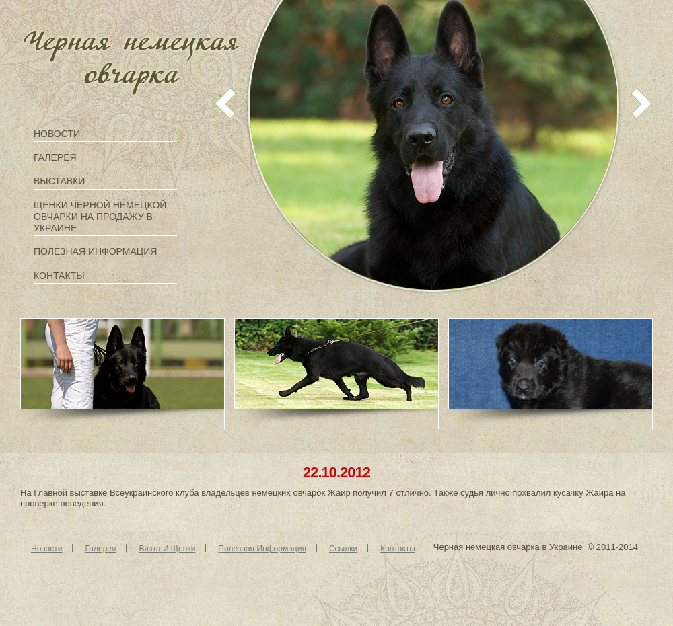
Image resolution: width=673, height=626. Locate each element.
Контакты (59, 275)
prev (225, 103)
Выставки (59, 180)
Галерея (55, 157)
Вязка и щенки (167, 548)
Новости (57, 133)
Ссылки (343, 548)
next (641, 103)
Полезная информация (95, 251)
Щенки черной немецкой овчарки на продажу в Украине (100, 216)
